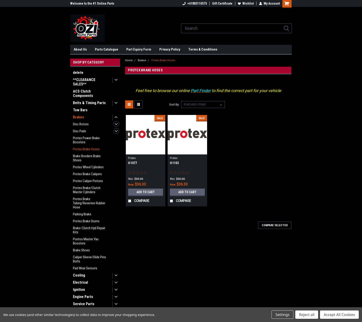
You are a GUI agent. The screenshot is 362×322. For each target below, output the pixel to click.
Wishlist (246, 3)
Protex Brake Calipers (87, 174)
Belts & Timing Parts (89, 103)
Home (129, 60)
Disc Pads (79, 131)
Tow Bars (80, 110)
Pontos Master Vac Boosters (86, 241)
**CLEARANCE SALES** (84, 82)
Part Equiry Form (138, 49)
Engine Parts (83, 297)
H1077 (132, 163)
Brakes (78, 117)
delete (78, 72)
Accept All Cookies (339, 314)
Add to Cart (145, 192)
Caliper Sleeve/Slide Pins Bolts (89, 259)
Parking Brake (82, 214)
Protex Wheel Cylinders (88, 167)
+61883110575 (195, 3)
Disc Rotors (81, 124)
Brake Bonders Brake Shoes (87, 158)
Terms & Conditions (202, 49)
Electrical (80, 282)
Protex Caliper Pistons (88, 181)
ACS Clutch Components (83, 93)
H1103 (174, 163)
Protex (132, 158)
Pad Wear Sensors (85, 268)
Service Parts (83, 304)
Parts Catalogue (106, 49)
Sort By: (174, 104)
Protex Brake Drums (86, 221)
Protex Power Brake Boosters (86, 140)
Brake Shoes (81, 250)
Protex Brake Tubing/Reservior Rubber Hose (89, 203)
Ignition (79, 289)
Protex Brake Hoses (86, 149)
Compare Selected (275, 225)
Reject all (306, 314)
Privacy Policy (169, 49)
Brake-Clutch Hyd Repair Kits (89, 230)
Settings (282, 314)
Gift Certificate (222, 3)
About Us (80, 49)
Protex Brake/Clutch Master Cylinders (86, 190)
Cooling (79, 275)
